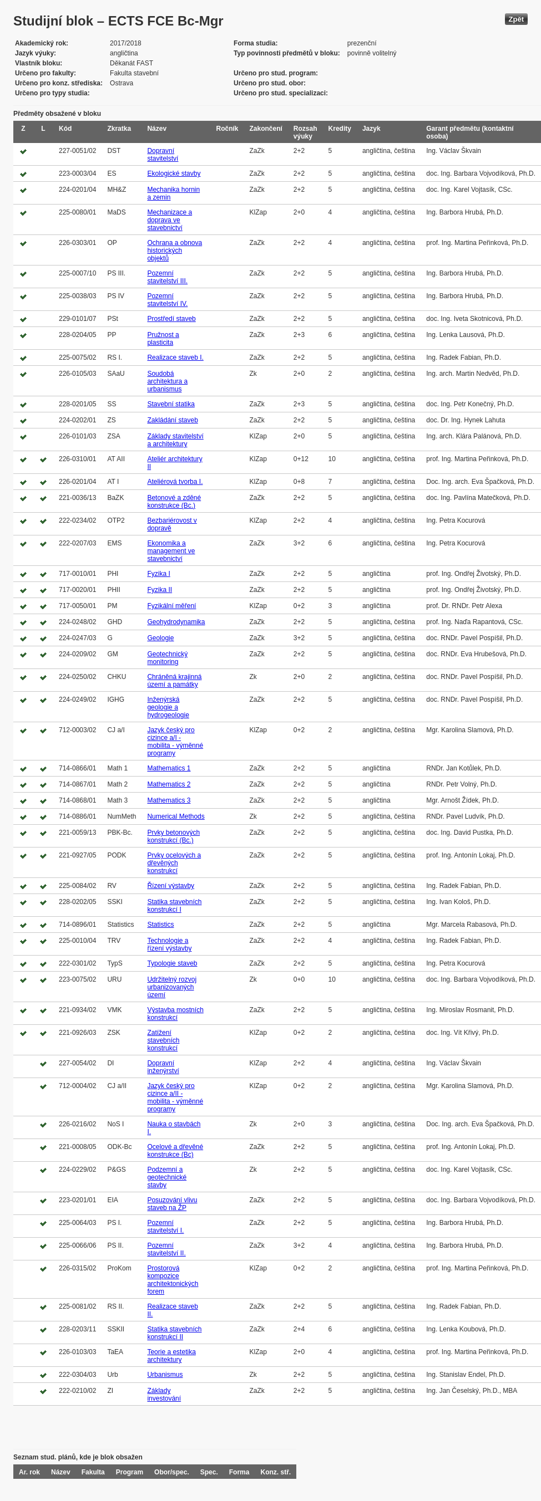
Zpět (516, 19)
